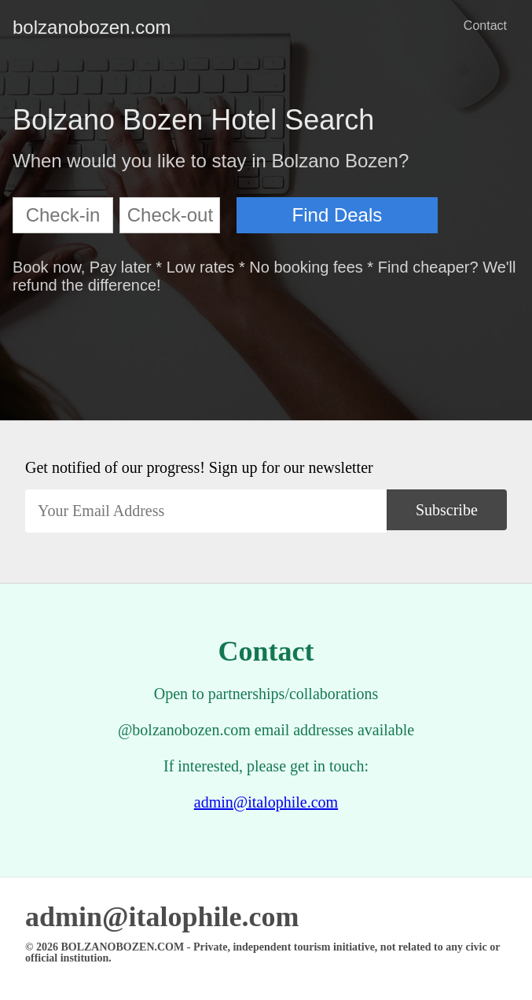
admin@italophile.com (266, 802)
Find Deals (337, 214)
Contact (485, 25)
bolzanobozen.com (25, 27)
